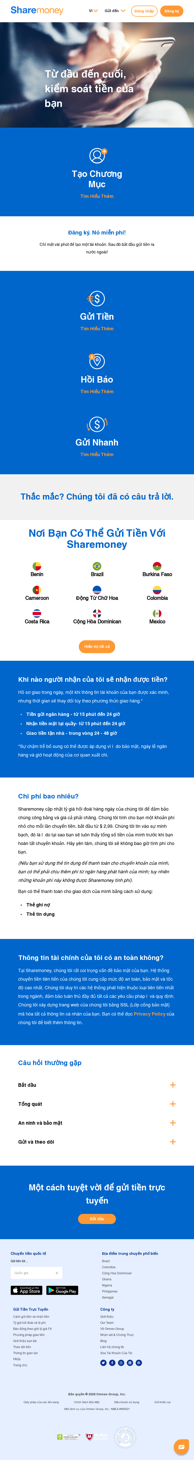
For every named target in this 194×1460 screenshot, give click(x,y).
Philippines (109, 1291)
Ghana (106, 1279)
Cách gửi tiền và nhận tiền (31, 1317)
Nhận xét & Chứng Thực (117, 1335)
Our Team (107, 1323)
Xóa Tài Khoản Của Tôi (116, 1353)
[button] (115, 11)
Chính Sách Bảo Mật (86, 1402)
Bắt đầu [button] (27, 1085)
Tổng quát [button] (30, 1104)
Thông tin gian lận (25, 1353)
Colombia (108, 1267)
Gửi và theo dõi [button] (36, 1142)
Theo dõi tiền (22, 1347)
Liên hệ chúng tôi (112, 1347)
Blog (103, 1341)
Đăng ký (171, 11)
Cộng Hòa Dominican (117, 1273)
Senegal (108, 1298)
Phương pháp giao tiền (29, 1335)
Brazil (106, 1261)
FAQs (16, 1359)
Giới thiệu (106, 1317)
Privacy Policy (149, 1014)
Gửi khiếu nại (162, 1402)
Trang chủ (20, 1365)
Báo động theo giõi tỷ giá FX (32, 1329)
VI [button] (90, 11)
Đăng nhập (144, 11)
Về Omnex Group (112, 1329)
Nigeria (107, 1285)
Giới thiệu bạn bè (25, 1341)
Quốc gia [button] (21, 1273)
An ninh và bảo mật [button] (40, 1123)
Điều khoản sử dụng (126, 1402)
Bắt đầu (97, 1219)
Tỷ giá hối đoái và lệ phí (29, 1323)
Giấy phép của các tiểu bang (41, 1402)
